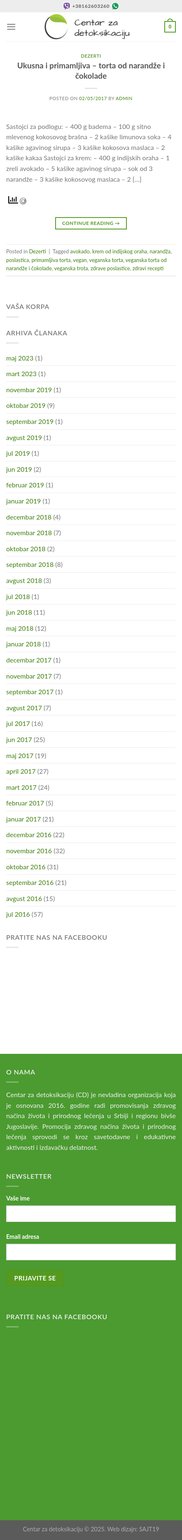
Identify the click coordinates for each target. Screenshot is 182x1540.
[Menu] (11, 26)
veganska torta (106, 260)
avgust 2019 (24, 437)
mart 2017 (21, 787)
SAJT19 (149, 1529)
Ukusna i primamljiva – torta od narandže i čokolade (91, 70)
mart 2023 (21, 373)
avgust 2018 (24, 580)
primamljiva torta (50, 260)
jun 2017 (19, 739)
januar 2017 (23, 819)
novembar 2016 (29, 850)
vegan (79, 260)
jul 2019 (18, 453)
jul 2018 (18, 596)
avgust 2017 (24, 707)
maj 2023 (19, 358)
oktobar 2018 (26, 548)
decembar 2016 (28, 834)
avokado (80, 251)
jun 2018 (19, 612)
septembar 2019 (30, 421)
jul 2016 (18, 914)
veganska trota (71, 268)
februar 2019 (25, 485)
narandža (159, 251)
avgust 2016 (24, 898)
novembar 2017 (29, 676)
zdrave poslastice (110, 268)
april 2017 (21, 771)
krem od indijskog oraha (119, 251)
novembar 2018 (29, 532)
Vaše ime (18, 1198)
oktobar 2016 (26, 867)
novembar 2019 (29, 389)
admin (124, 98)
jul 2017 (18, 723)
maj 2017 (19, 755)
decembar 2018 (28, 517)
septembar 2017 (30, 691)
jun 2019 (19, 469)
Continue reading (91, 223)
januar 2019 (23, 501)
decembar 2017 (28, 660)
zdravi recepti (148, 268)
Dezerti (91, 56)
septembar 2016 (30, 882)
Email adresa (22, 1236)
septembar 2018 (30, 564)
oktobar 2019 (26, 405)
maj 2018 (19, 628)
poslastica (17, 260)
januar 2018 (23, 644)
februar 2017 (25, 803)
